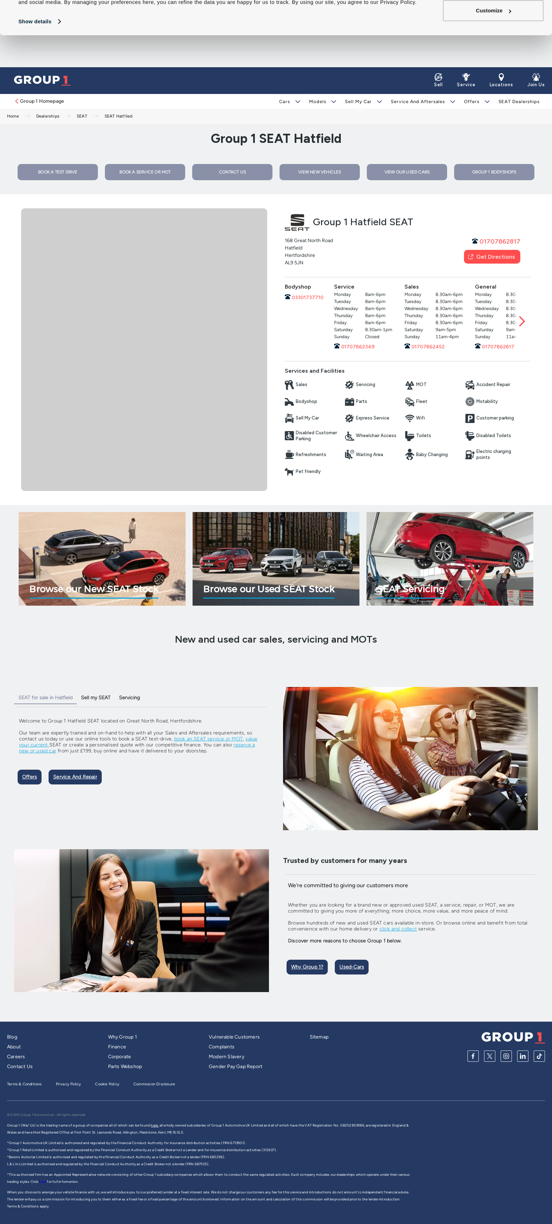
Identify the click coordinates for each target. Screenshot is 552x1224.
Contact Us (20, 1067)
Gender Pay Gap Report (235, 1067)
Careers (16, 1057)
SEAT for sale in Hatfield (45, 698)
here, (154, 1125)
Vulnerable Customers (234, 1037)
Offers (471, 101)
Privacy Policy (68, 1084)
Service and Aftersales (418, 101)
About (14, 1047)
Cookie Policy (107, 1084)
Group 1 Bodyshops (494, 172)
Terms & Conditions (24, 1084)
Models (317, 101)
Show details (34, 53)
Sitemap (319, 1037)
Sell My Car (358, 101)
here (43, 1181)
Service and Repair (75, 777)
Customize (493, 42)
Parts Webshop (125, 1067)
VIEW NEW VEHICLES (319, 172)
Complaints (221, 1047)
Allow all (493, 19)
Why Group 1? (307, 967)
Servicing (129, 698)
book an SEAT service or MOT (208, 739)
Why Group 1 (122, 1037)
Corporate (119, 1057)
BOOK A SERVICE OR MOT (144, 172)
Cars (284, 101)
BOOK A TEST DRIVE (57, 172)
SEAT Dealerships (519, 101)
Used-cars (351, 967)
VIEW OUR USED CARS (407, 172)
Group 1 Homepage (39, 101)
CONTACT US (232, 172)
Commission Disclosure (154, 1084)
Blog (12, 1037)
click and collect (398, 929)
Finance (117, 1047)
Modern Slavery (226, 1057)
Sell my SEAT (96, 698)
